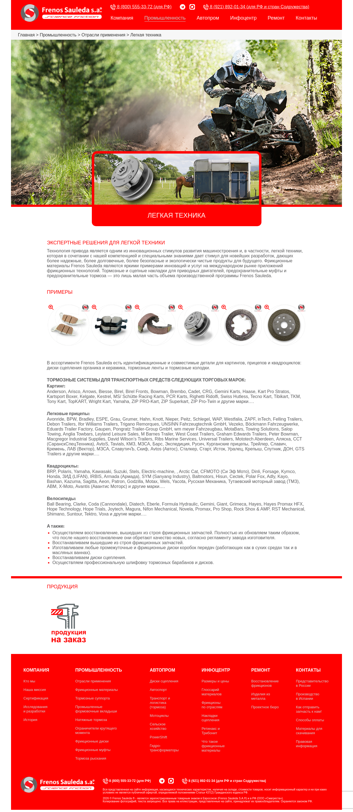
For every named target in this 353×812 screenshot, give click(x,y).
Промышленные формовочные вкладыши (96, 709)
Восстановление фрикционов (265, 683)
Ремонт (276, 18)
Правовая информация (306, 743)
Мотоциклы (159, 716)
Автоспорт (158, 690)
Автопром (208, 18)
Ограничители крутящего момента (96, 730)
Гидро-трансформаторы (164, 748)
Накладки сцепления (210, 718)
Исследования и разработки (35, 709)
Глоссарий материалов (212, 692)
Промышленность (165, 18)
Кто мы (29, 681)
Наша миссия (34, 690)
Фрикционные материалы (96, 690)
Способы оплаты (310, 720)
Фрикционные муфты (93, 750)
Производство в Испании (307, 696)
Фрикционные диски (92, 741)
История (30, 720)
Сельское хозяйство (158, 726)
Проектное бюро (265, 707)
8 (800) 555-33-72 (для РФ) (141, 7)
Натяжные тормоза (91, 720)
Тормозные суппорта (92, 698)
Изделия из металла (260, 696)
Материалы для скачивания (309, 730)
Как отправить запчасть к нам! (309, 709)
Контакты (306, 18)
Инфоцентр (243, 18)
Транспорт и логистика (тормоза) (160, 702)
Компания (122, 18)
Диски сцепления (164, 681)
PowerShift (158, 737)
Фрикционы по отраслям (212, 705)
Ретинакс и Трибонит (211, 730)
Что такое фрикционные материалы (213, 745)
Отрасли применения (93, 681)
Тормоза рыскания (90, 758)
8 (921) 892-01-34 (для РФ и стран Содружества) (256, 7)
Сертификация (35, 698)
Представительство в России (312, 683)
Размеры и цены (215, 681)
